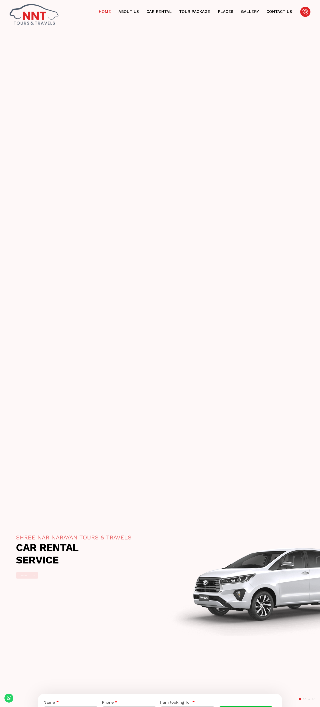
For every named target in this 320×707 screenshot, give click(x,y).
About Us (128, 11)
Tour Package (193, 11)
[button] (300, 699)
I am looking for (177, 702)
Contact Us (35, 572)
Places (224, 11)
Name (51, 702)
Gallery (249, 11)
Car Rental (158, 11)
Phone (109, 702)
